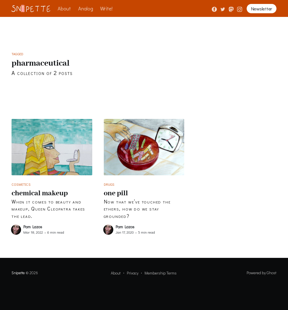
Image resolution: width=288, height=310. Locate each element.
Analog (85, 8)
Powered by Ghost (261, 272)
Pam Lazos (32, 226)
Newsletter (261, 8)
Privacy (132, 273)
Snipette (18, 272)
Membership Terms (161, 273)
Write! (106, 8)
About (64, 8)
